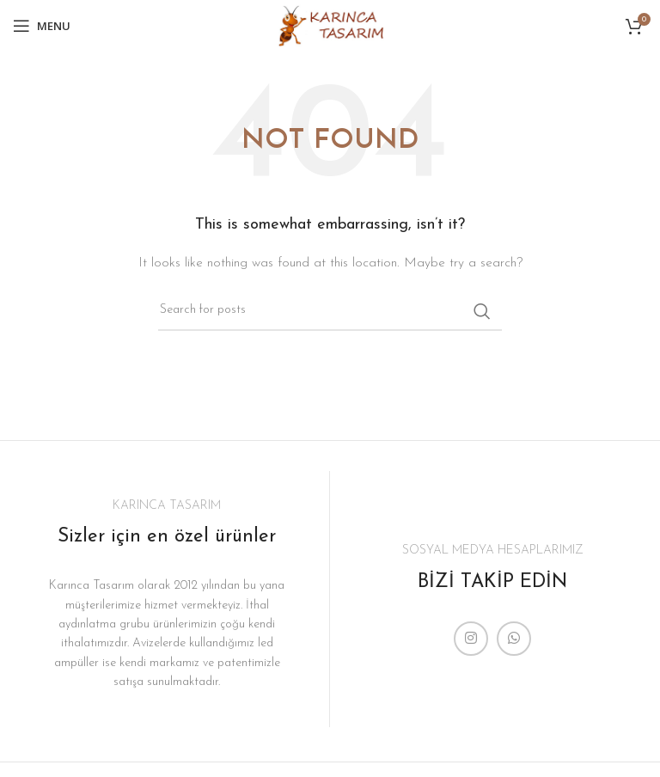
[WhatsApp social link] (514, 638)
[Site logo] (329, 25)
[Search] (330, 311)
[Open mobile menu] (41, 26)
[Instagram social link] (471, 638)
